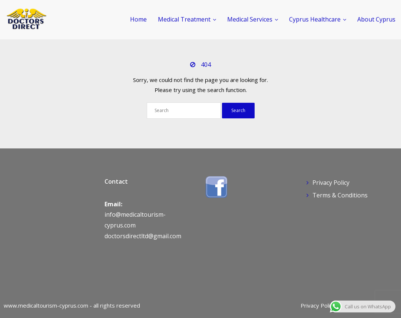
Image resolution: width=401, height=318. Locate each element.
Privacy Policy (330, 182)
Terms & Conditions (340, 195)
